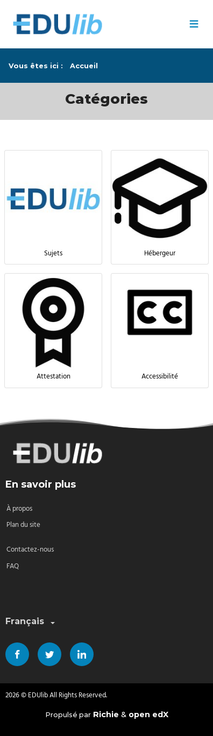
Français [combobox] (31, 621)
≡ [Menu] (194, 24)
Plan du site (23, 524)
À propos (19, 508)
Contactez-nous (30, 549)
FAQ (12, 566)
